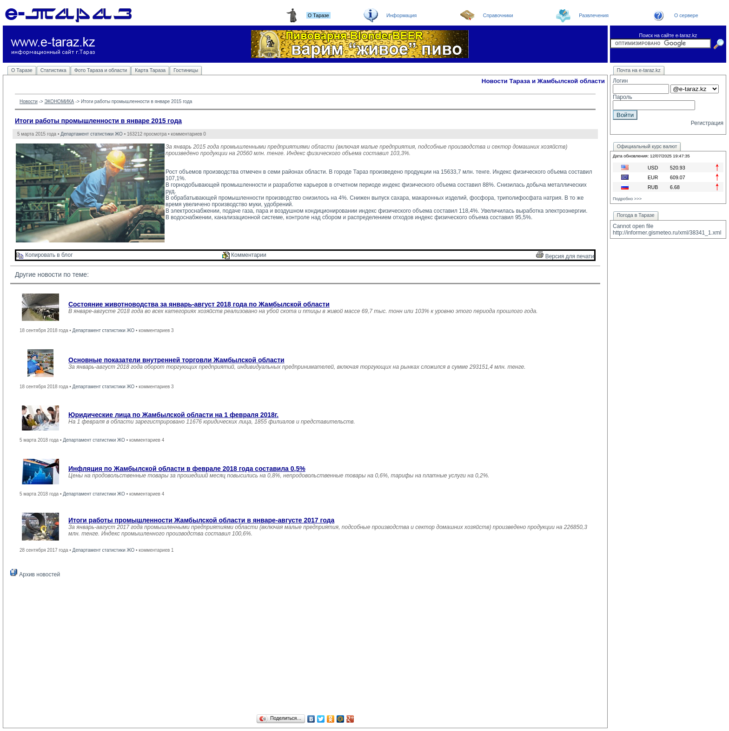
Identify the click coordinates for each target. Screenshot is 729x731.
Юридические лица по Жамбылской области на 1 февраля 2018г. (173, 414)
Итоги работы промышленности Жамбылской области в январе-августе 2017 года (201, 520)
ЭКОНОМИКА (59, 101)
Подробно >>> (627, 198)
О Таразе (22, 70)
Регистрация (707, 123)
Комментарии (244, 255)
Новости (29, 101)
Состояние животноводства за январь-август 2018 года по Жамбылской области (199, 304)
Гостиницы (185, 70)
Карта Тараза (150, 70)
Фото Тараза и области (100, 70)
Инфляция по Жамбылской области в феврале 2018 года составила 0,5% (186, 468)
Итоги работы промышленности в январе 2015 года (98, 120)
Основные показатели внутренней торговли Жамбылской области (176, 360)
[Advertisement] (305, 647)
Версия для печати (565, 256)
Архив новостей (35, 574)
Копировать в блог (44, 255)
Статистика (53, 70)
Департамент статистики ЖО (91, 134)
